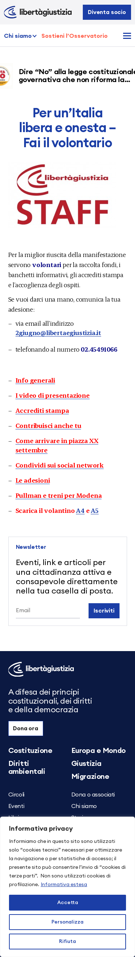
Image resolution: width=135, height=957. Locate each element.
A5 (95, 510)
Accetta (67, 902)
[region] (67, 887)
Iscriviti (104, 611)
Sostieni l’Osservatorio (74, 36)
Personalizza (67, 922)
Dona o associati (93, 795)
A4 (80, 510)
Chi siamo (18, 36)
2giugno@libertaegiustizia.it (58, 332)
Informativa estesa (64, 884)
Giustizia (86, 763)
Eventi (16, 806)
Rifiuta (67, 941)
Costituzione (30, 750)
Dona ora (25, 728)
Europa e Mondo (98, 750)
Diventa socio (107, 12)
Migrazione (90, 776)
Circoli (16, 795)
